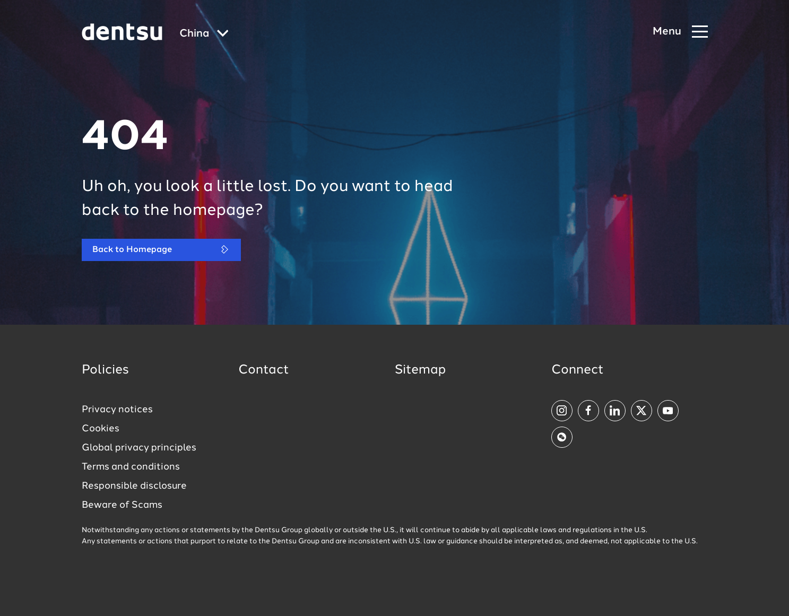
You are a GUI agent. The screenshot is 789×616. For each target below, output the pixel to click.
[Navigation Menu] (680, 32)
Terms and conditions (131, 467)
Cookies (100, 428)
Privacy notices (117, 409)
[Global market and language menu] (204, 34)
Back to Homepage (161, 249)
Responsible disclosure (134, 486)
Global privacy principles (139, 448)
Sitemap (420, 370)
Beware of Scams (122, 505)
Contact (263, 370)
